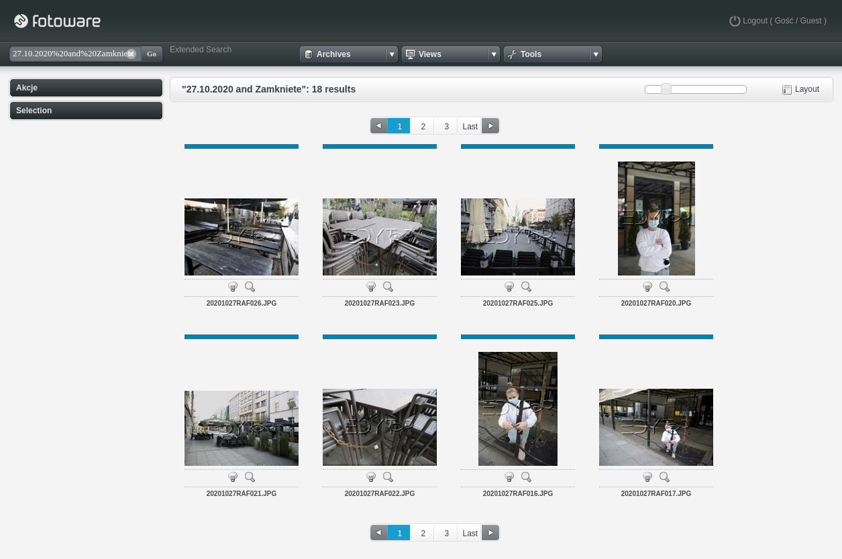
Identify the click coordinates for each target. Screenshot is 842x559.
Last (470, 126)
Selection (34, 110)
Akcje (27, 87)
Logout (755, 20)
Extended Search (200, 49)
